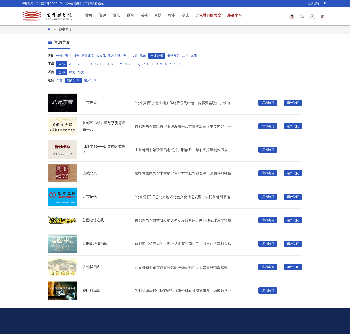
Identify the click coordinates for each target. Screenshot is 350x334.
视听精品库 (91, 290)
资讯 (116, 15)
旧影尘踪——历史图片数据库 (104, 149)
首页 (90, 15)
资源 (102, 15)
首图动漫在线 (93, 220)
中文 (72, 72)
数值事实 (88, 55)
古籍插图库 (91, 267)
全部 (59, 55)
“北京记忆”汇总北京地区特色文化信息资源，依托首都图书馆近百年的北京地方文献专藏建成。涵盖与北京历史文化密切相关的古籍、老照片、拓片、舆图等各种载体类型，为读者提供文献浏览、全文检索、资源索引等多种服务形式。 (186, 197)
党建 (143, 55)
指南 (171, 15)
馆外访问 (90, 80)
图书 (68, 55)
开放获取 (173, 55)
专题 (157, 15)
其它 (185, 55)
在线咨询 (313, 3)
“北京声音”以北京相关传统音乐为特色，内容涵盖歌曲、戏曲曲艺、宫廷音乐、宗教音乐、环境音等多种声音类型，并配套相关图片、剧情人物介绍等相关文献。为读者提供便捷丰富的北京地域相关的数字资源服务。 (186, 103)
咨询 (130, 15)
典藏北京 (90, 173)
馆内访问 (73, 80)
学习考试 (114, 55)
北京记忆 (90, 197)
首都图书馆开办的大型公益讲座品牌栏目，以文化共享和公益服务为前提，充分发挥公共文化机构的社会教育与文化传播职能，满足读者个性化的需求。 (186, 244)
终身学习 (234, 15)
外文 (81, 72)
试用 (194, 55)
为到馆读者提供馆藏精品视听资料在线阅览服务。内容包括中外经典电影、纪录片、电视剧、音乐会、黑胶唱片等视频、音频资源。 (186, 291)
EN (326, 3)
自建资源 (156, 55)
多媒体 (101, 55)
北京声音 (90, 103)
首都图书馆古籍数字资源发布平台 (104, 126)
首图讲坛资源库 (95, 243)
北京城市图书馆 (208, 15)
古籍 (134, 55)
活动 (144, 15)
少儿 (185, 15)
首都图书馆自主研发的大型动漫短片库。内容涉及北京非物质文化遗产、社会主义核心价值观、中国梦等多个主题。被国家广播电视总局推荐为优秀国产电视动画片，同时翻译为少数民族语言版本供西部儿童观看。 (186, 220)
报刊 (76, 55)
